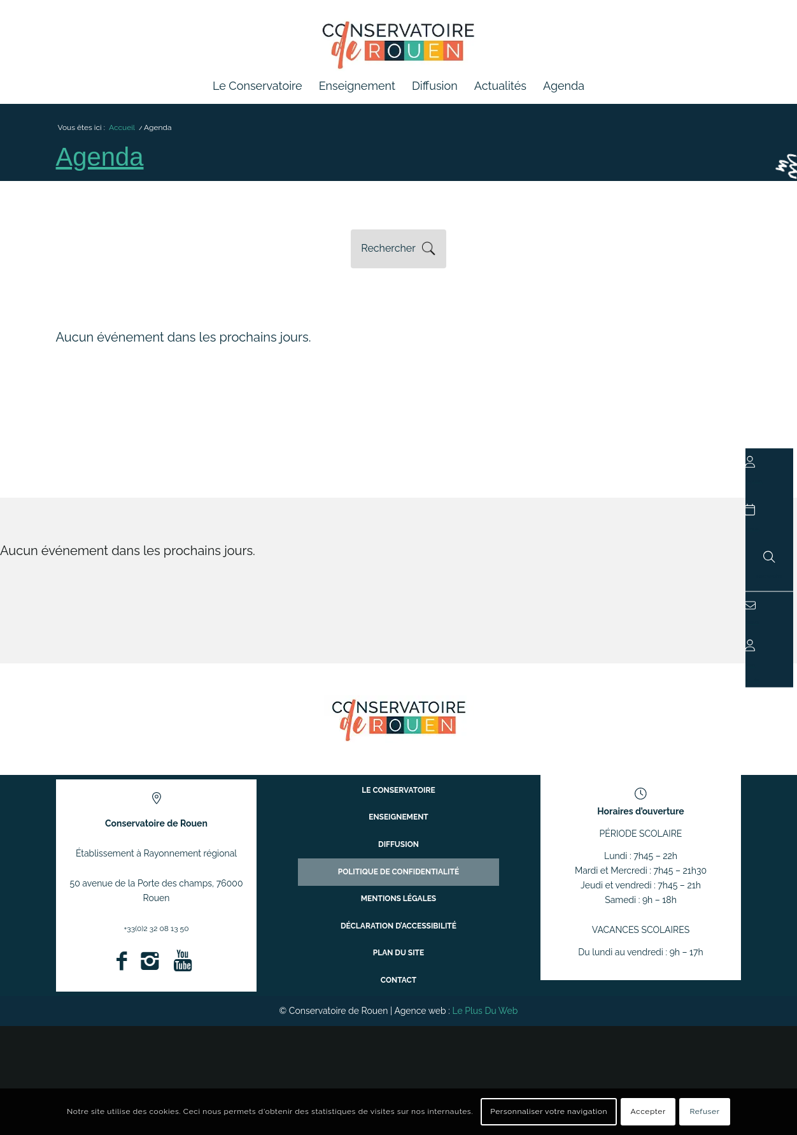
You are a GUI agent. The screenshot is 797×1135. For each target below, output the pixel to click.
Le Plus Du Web (485, 1018)
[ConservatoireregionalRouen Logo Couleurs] (399, 726)
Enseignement (399, 836)
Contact (398, 971)
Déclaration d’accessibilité (398, 926)
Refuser (705, 1111)
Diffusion (398, 859)
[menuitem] (257, 86)
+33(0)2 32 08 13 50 (156, 935)
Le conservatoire (398, 814)
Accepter (648, 1111)
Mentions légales (398, 904)
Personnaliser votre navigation (548, 1111)
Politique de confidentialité (398, 882)
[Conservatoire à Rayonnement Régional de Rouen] (399, 50)
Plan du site (398, 949)
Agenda (105, 163)
